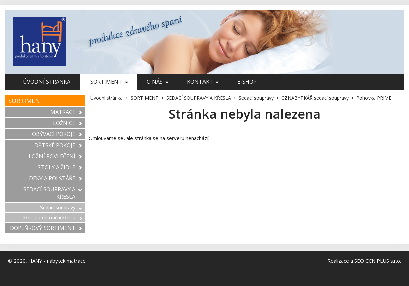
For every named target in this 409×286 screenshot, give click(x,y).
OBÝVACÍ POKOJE (57, 134)
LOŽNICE (67, 123)
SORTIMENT (109, 81)
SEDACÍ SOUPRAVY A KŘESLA (52, 193)
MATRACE (66, 112)
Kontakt (203, 81)
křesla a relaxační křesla (52, 217)
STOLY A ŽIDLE (60, 167)
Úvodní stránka (46, 81)
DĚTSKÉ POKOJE (58, 145)
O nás (157, 81)
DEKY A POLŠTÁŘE (55, 178)
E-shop (247, 81)
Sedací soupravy (61, 207)
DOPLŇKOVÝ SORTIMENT (46, 228)
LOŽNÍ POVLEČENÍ (55, 156)
